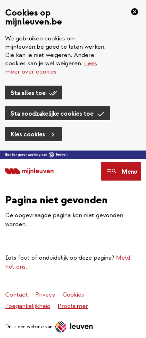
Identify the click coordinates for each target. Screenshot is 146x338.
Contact (16, 295)
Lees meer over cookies (51, 67)
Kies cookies (28, 134)
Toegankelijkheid (27, 306)
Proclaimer (73, 306)
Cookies (73, 295)
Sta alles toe (28, 93)
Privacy (45, 295)
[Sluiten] (132, 11)
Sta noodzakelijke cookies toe (52, 114)
